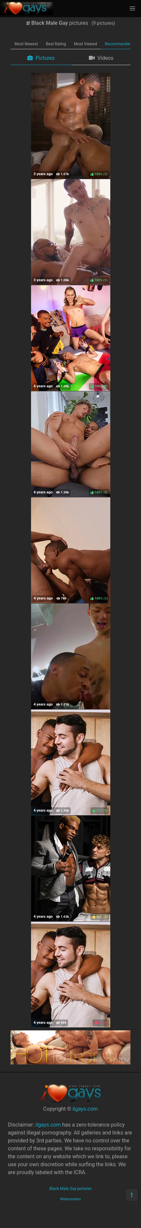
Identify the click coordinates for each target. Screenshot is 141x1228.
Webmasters (70, 1199)
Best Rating (56, 44)
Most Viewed (85, 44)
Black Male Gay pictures (71, 1188)
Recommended (118, 44)
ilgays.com (85, 1109)
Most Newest (26, 44)
